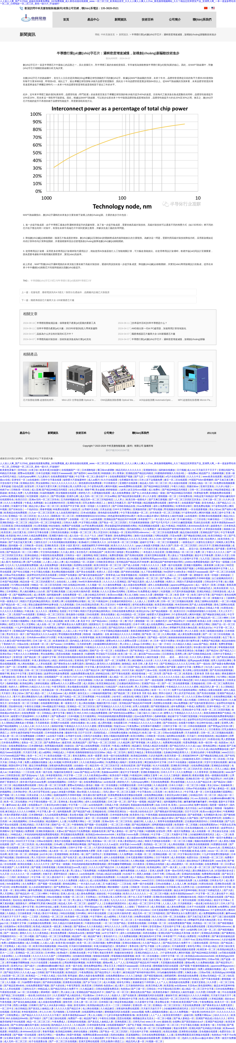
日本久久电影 (176, 785)
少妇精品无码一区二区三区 (203, 795)
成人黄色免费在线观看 (189, 634)
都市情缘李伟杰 (133, 959)
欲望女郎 (30, 486)
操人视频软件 (122, 749)
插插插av (22, 929)
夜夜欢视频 (66, 565)
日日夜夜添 (7, 525)
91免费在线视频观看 (224, 483)
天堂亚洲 (25, 558)
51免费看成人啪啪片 (148, 591)
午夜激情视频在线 (200, 966)
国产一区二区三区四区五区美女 (185, 499)
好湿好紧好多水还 (224, 870)
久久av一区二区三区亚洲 (42, 512)
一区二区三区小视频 (195, 785)
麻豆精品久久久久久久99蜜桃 (194, 995)
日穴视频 (181, 470)
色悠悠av (224, 742)
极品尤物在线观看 (189, 532)
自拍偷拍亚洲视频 (82, 956)
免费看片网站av (203, 1015)
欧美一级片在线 (44, 772)
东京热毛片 (82, 552)
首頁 (66, 19)
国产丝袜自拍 (16, 509)
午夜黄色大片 (70, 680)
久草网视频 (178, 778)
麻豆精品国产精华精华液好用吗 (174, 529)
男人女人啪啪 (131, 594)
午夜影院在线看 (93, 923)
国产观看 (220, 548)
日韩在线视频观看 (23, 525)
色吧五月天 (14, 624)
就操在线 (101, 893)
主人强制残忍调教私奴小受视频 (17, 722)
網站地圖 (211, 433)
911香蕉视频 (40, 525)
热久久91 (63, 778)
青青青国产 (62, 519)
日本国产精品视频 (9, 581)
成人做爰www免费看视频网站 (142, 837)
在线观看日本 (160, 709)
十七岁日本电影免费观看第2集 (120, 1015)
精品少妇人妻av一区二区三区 (44, 506)
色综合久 (36, 690)
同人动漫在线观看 (178, 483)
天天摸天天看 (151, 548)
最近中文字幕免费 (204, 555)
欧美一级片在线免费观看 (117, 755)
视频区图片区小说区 (107, 703)
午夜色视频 (151, 814)
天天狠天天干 (135, 548)
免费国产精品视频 (210, 640)
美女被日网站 (76, 801)
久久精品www (55, 693)
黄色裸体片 (122, 946)
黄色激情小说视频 (75, 614)
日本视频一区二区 (157, 923)
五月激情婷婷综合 (135, 985)
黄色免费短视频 (202, 506)
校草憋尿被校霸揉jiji (57, 647)
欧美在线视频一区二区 (59, 755)
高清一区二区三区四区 (186, 545)
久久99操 (21, 795)
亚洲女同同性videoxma (137, 532)
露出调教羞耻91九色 (32, 696)
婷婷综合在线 (66, 660)
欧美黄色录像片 (8, 470)
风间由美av (104, 837)
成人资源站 (89, 683)
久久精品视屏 (76, 949)
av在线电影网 (66, 670)
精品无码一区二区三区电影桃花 (97, 499)
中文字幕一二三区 (157, 608)
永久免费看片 (29, 883)
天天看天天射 (43, 824)
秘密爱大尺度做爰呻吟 (75, 479)
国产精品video (100, 621)
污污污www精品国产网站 (13, 755)
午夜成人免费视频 (33, 502)
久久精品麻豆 (123, 867)
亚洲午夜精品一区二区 (218, 706)
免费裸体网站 (109, 690)
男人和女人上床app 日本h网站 (135, 644)
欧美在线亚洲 (221, 588)
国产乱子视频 (137, 831)
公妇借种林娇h (204, 887)
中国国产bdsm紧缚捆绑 (201, 479)
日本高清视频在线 (142, 700)
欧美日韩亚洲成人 (61, 759)
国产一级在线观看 (154, 680)
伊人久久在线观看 (170, 588)
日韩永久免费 (70, 522)
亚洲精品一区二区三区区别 (22, 516)
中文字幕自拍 (144, 791)
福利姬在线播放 (167, 470)
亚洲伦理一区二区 (142, 1005)
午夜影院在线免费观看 (52, 555)
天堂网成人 (92, 897)
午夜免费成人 (59, 1021)
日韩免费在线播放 (118, 732)
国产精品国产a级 (82, 811)
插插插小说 (229, 529)
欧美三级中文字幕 (221, 512)
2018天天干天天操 (25, 841)
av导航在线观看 (227, 952)
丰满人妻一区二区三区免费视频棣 (17, 736)
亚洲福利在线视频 (191, 874)
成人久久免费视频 (155, 581)
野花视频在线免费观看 (176, 509)
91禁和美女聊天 (184, 506)
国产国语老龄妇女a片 (193, 1021)
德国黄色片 (94, 624)
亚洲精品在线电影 (220, 765)
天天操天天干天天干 (206, 470)
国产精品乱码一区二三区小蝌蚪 (22, 552)
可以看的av (89, 995)
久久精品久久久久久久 (25, 568)
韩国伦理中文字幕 (18, 765)
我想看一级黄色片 (219, 805)
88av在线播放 (137, 851)
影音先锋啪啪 (174, 670)
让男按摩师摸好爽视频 (75, 844)
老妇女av (160, 696)
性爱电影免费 (201, 493)
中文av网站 (111, 496)
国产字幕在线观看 (94, 660)
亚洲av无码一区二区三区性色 (44, 499)
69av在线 (63, 946)
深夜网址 (94, 1031)
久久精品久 (142, 870)
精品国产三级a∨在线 (147, 670)
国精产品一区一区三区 (223, 624)
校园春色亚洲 (195, 762)
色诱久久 (101, 571)
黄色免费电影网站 (123, 535)
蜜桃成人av (101, 1028)
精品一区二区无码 (116, 752)
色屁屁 (62, 548)
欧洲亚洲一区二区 (206, 949)
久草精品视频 (216, 998)
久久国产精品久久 (151, 943)
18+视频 (30, 910)
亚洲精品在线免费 (16, 617)
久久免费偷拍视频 (128, 936)
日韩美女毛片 (217, 880)
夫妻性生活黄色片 (205, 542)
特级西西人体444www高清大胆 (193, 525)
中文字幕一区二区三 (89, 631)
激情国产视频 (93, 933)
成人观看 (22, 805)
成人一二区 (222, 834)
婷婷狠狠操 (112, 489)
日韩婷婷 (97, 985)
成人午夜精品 (168, 525)
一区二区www (49, 617)
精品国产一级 (79, 936)
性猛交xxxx (120, 726)
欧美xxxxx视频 (115, 594)
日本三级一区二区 (212, 499)
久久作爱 (197, 529)
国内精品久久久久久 (62, 910)
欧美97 (196, 933)
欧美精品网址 (27, 683)
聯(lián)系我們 (202, 19)
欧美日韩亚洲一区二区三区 (108, 565)
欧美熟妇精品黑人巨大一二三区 (104, 1005)
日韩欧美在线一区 (31, 548)
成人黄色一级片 (177, 929)
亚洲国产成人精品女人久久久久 (93, 729)
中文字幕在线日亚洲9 (189, 854)
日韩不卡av (189, 939)
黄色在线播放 (108, 614)
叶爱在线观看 (76, 667)
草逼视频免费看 (109, 998)
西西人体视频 (144, 874)
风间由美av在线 (76, 933)
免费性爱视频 (116, 555)
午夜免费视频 (213, 752)
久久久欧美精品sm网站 (113, 529)
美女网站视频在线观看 (63, 571)
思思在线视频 (63, 654)
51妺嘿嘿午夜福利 (31, 982)
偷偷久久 (74, 874)
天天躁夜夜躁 (42, 722)
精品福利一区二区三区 (167, 1025)
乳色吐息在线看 (202, 522)
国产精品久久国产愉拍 (39, 759)
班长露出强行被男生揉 (188, 640)
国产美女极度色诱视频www (195, 910)
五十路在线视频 (110, 624)
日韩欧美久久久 (98, 542)
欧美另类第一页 (173, 755)
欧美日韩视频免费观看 (108, 637)
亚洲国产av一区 (156, 979)
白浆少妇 (34, 470)
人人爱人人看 (106, 749)
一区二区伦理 (154, 673)
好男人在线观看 (141, 706)
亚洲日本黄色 (98, 719)
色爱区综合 (193, 857)
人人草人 (120, 499)
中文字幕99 (96, 916)
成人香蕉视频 (178, 857)
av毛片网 (95, 772)
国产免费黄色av (52, 742)
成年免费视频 (178, 706)
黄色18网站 (21, 890)
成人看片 (5, 562)
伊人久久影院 (150, 496)
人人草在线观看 (44, 663)
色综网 (162, 670)
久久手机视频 (99, 548)
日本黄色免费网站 (10, 742)
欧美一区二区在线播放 (16, 801)
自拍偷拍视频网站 (57, 782)
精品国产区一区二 (185, 749)
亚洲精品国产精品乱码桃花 (140, 473)
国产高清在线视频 (164, 647)
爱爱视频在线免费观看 (39, 709)
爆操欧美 (186, 775)
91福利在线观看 (170, 969)
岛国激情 (144, 575)
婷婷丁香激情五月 (9, 782)
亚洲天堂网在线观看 (155, 555)
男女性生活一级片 (15, 634)
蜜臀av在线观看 (26, 473)
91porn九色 (37, 788)
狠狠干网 (89, 489)
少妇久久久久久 (221, 1015)
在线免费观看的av (18, 745)
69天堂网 (229, 778)
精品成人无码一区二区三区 (154, 483)
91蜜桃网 (90, 654)
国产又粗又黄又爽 (224, 479)
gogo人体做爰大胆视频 (148, 545)
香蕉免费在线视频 (18, 979)
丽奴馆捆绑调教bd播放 (178, 798)
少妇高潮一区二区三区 (13, 975)
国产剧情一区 (170, 539)
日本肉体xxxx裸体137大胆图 (41, 637)
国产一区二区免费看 (115, 660)
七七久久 (9, 565)
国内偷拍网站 (134, 529)
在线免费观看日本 (93, 788)
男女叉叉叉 (110, 966)
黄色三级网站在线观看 (207, 601)
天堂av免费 (176, 535)
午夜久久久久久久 (216, 552)
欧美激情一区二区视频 (126, 788)
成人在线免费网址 (155, 624)
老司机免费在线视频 (143, 604)
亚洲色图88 (74, 709)
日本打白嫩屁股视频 (182, 522)
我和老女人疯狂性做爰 (172, 516)
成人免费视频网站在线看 (212, 913)
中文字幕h (73, 611)
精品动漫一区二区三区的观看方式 (37, 581)
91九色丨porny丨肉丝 (216, 667)
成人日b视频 (32, 943)
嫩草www (11, 805)
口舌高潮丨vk (145, 640)
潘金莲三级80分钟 (123, 949)
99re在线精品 (45, 828)
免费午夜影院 (201, 805)
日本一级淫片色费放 (164, 640)
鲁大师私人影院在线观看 (196, 670)
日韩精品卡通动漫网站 (86, 890)
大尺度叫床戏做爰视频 (184, 591)
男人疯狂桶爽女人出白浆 (33, 591)
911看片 (164, 788)
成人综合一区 (76, 535)
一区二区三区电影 (115, 910)
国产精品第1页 (59, 529)
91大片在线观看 (109, 479)
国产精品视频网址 (9, 726)
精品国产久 (205, 473)
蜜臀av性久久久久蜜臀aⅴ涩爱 (121, 640)
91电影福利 (24, 647)
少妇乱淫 (76, 509)
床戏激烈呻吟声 (190, 755)
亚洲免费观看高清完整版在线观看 (136, 647)
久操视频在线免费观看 (40, 923)
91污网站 (222, 677)
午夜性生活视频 (32, 706)
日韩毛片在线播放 (92, 736)
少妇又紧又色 (19, 532)
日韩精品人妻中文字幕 (53, 713)
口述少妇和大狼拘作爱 (79, 591)
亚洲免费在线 (207, 548)
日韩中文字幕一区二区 (175, 726)
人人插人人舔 (47, 943)
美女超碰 (99, 489)
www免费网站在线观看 (131, 486)
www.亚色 (221, 860)
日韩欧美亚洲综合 (105, 562)
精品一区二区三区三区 (39, 1021)
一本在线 (103, 959)
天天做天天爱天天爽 (46, 486)
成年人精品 (229, 690)
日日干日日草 (85, 732)
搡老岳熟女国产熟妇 (141, 992)
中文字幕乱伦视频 (88, 522)
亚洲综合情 (114, 1028)
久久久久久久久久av (35, 1028)
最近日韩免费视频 (38, 765)
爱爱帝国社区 (61, 874)
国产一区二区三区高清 (23, 844)
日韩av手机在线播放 (15, 575)
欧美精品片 (135, 732)
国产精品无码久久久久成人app (186, 745)
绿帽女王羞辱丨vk (144, 696)
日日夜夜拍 (168, 654)
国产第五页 (228, 874)
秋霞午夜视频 (74, 1034)
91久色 (231, 867)
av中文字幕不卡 (110, 933)
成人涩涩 (41, 778)
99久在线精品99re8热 (74, 585)
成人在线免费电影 (49, 565)
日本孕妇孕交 (20, 791)
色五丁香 (227, 637)
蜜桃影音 (199, 575)
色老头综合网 (126, 686)
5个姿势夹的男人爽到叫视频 (103, 486)
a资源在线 (128, 696)
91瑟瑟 (7, 608)
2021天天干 (205, 545)
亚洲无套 (18, 657)
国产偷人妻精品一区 (219, 788)
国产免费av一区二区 (170, 578)
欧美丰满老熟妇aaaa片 (223, 522)
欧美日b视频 (197, 864)
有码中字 (52, 778)
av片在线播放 (206, 808)
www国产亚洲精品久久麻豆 (40, 598)
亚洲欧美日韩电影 (180, 765)
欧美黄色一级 (77, 854)
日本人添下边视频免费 (151, 479)
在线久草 (218, 621)
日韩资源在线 (219, 591)
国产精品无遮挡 (136, 581)
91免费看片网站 (76, 821)
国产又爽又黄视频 (158, 499)
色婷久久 (45, 496)
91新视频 (166, 591)
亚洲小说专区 (77, 860)
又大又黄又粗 (166, 568)
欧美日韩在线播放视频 (45, 946)
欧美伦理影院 (140, 798)
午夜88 (70, 752)
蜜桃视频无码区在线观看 (24, 749)
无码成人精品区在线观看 (155, 745)
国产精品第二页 (32, 657)
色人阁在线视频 (26, 663)
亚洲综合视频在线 (131, 943)
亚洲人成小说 (68, 893)
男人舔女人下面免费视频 (181, 555)
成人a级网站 (35, 539)
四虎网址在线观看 (83, 565)
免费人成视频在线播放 (36, 762)
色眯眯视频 (218, 473)
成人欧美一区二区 (58, 851)
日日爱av (229, 864)
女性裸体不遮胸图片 (151, 726)
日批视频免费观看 (147, 627)
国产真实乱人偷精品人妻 (41, 1008)
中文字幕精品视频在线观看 (115, 631)
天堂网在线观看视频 (136, 568)
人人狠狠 (72, 581)
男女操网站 (66, 690)
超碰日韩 (138, 821)
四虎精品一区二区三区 (155, 844)
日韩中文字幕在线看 (51, 479)
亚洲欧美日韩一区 (195, 778)
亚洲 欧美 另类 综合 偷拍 (207, 673)
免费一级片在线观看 (172, 565)
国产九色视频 (34, 562)
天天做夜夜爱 (192, 732)
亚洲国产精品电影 (214, 1021)
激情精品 (127, 663)
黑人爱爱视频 (228, 739)
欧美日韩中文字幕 (222, 887)
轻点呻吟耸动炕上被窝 (208, 722)
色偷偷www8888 (110, 772)
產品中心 (93, 19)
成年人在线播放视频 (158, 585)
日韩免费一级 (185, 575)
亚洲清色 (79, 660)
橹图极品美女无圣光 (143, 1018)
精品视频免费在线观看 (155, 502)
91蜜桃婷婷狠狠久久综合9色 (170, 473)
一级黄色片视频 (56, 969)
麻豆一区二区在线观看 (176, 479)
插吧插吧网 (170, 975)
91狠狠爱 (45, 588)
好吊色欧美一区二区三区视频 (165, 512)
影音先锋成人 (209, 502)
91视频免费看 (157, 686)
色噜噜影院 (50, 608)
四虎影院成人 (101, 732)
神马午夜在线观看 (97, 913)
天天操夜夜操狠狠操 (139, 522)
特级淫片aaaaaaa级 (62, 473)
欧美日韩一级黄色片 (136, 499)
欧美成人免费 (16, 493)
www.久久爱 (146, 594)
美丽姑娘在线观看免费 (142, 805)
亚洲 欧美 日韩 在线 (48, 568)
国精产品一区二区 (60, 824)
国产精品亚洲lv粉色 (14, 985)
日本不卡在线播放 (177, 762)
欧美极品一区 (117, 532)
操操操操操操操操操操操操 (182, 637)
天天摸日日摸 (65, 617)
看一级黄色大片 (69, 703)
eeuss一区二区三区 (218, 851)
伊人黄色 (104, 900)
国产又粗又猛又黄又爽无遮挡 (112, 759)
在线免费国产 (27, 778)
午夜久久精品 (178, 486)
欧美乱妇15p (143, 611)
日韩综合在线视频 (165, 880)
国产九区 (139, 476)
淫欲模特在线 (16, 706)
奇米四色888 (181, 604)
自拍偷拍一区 (81, 765)
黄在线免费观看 (58, 933)
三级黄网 (230, 598)
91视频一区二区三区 (81, 532)
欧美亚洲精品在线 (106, 683)
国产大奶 (228, 890)
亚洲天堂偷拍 (35, 673)
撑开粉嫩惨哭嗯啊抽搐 (120, 864)
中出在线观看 (103, 696)
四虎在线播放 (150, 933)
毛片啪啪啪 (59, 1011)
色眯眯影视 (44, 700)
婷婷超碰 (225, 575)
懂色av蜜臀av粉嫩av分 (209, 877)
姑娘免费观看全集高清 (83, 673)
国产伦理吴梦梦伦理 (211, 818)
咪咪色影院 (126, 624)
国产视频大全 (165, 598)
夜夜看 (213, 644)
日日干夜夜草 (78, 598)
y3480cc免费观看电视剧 (12, 496)
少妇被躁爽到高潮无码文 (105, 644)
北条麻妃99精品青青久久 (176, 752)
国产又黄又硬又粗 (140, 890)
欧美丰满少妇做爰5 (50, 470)
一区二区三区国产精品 (128, 667)
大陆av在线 (23, 644)
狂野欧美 (6, 598)
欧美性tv (121, 558)
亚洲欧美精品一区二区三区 (14, 522)
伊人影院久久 (96, 617)
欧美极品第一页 (50, 690)
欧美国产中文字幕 (70, 506)
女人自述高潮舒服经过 (68, 512)
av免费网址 (224, 906)
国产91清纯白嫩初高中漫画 (43, 729)
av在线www (180, 985)
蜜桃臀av (123, 851)
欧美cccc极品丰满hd (148, 516)
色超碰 (221, 745)
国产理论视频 (58, 496)
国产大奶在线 (139, 867)
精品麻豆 (136, 745)
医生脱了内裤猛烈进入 (201, 588)
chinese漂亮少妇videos (138, 910)
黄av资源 (81, 791)
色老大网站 (37, 621)
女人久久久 (44, 516)
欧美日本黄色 (38, 647)
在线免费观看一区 (72, 594)
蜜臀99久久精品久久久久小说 (35, 686)
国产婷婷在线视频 (130, 571)
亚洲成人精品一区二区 (201, 483)
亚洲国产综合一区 (151, 683)
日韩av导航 (214, 959)
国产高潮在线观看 (134, 555)
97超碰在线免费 (184, 880)
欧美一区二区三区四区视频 (120, 578)
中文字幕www (82, 808)
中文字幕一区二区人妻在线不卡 (91, 476)
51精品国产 (112, 686)
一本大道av (78, 887)
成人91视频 (133, 558)
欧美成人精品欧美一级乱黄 (47, 926)
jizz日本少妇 (46, 854)
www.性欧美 (94, 473)
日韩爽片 (41, 736)
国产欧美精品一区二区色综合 (145, 650)
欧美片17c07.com (73, 677)
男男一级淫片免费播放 (179, 831)
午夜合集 (30, 611)
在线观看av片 (122, 650)
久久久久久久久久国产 (44, 956)
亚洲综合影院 (160, 759)
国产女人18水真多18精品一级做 (149, 493)
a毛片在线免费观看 (176, 476)
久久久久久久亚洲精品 (115, 581)
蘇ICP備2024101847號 (117, 450)
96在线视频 (7, 627)
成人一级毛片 (202, 585)
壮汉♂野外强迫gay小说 (142, 749)
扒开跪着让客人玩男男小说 (73, 486)
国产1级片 (30, 966)
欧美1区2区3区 (158, 575)
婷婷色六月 (85, 493)
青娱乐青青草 (106, 952)
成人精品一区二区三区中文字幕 (125, 677)
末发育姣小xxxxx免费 (127, 834)
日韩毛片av (139, 1021)
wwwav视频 (138, 1011)
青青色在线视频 (153, 752)
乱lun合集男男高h (143, 716)
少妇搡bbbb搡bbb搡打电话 (51, 966)
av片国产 (120, 568)
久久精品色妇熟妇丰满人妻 (55, 870)
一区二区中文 (133, 969)
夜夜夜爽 (209, 565)
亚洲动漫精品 (32, 555)
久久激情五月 (104, 506)
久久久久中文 (194, 476)
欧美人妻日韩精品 (148, 998)
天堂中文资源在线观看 (216, 762)
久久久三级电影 (172, 775)
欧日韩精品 (168, 650)
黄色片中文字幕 (18, 673)
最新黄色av (29, 900)
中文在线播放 (115, 893)
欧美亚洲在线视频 (164, 604)
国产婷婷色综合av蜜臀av (122, 713)
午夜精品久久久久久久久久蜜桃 (101, 647)
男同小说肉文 (166, 693)
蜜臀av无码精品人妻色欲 (81, 785)
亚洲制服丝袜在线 (187, 897)
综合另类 (62, 975)
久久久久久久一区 (20, 874)
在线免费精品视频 (222, 696)
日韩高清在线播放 (59, 532)
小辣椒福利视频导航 (89, 529)
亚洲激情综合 (150, 470)
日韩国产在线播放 (68, 575)
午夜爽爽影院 (124, 604)
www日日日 (228, 752)
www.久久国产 (43, 939)
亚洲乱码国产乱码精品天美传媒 (174, 933)
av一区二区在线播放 (120, 798)
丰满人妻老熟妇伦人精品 (45, 660)
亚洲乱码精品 (204, 591)
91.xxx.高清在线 (199, 798)
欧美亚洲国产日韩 (188, 1002)
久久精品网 (124, 742)
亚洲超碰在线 (198, 683)
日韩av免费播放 (100, 920)
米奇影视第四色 (206, 736)
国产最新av (79, 926)
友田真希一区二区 (39, 644)
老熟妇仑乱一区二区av (54, 818)
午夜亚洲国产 (7, 867)
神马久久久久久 (17, 860)
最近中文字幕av (222, 900)
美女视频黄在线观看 (66, 493)
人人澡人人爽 (179, 883)
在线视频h (172, 979)
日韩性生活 (204, 700)
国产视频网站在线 (22, 594)
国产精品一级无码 (157, 637)
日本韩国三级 (106, 1002)
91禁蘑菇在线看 (128, 785)
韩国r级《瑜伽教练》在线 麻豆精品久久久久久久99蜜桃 (112, 634)
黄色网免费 (82, 700)
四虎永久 (209, 768)
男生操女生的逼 (220, 831)
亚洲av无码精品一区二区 (213, 975)
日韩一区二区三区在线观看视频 (41, 670)
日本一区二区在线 (51, 929)
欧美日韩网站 (149, 667)
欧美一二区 (6, 614)
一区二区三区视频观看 (167, 542)
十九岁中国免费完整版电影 (29, 627)
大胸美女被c (145, 709)
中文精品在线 (93, 969)
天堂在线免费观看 (160, 782)
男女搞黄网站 (43, 483)
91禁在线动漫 (206, 883)
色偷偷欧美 (78, 654)
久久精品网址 (54, 680)
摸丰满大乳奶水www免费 (33, 782)
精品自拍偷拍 (228, 640)
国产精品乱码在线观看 (69, 608)
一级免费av (192, 473)
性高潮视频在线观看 (149, 525)
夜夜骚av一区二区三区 (104, 841)
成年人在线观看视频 (95, 801)
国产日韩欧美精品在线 (124, 506)
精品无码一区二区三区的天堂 (105, 765)
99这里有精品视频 (124, 1002)
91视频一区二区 (143, 854)
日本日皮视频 (43, 473)
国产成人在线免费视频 (63, 558)
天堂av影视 (105, 539)
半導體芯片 (84, 280)
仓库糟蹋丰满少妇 (128, 479)
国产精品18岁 (219, 867)
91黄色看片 (6, 870)
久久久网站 (46, 795)
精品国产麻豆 (16, 650)
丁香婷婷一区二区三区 (65, 828)
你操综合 (70, 745)
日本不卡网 (139, 624)
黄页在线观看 (189, 900)
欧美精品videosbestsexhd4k (100, 834)
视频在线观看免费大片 (206, 841)
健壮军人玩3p (59, 709)
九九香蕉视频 (31, 493)
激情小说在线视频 (143, 535)
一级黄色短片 (187, 542)
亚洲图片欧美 (74, 502)
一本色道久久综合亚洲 (153, 552)
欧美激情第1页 (61, 640)
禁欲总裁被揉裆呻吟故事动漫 (43, 604)
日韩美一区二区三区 (19, 529)
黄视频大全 (218, 598)
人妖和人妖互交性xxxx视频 (133, 489)
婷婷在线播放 (42, 683)
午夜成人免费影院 (196, 706)
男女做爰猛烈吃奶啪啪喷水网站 (121, 525)
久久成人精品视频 (54, 621)
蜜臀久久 (168, 713)
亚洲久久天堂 (222, 555)
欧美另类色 (224, 539)
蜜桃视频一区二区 (167, 496)
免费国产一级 (75, 1018)
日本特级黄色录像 (54, 732)
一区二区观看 (93, 821)
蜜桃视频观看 (76, 647)
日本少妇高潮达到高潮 (87, 604)
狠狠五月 (71, 713)
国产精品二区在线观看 (172, 631)
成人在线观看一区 (201, 831)
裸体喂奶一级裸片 (50, 992)
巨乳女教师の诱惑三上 (94, 502)
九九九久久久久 (113, 617)
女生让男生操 (76, 489)
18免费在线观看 (19, 887)
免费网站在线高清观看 (56, 667)
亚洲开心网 (73, 496)
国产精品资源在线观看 (129, 496)
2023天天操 (128, 670)
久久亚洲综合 (86, 798)
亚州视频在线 (16, 1028)
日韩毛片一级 (75, 782)
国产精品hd (212, 650)
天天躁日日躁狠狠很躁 (55, 768)
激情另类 (68, 1002)
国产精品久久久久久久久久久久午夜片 (42, 1015)
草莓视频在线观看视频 (123, 956)
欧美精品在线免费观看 (16, 512)
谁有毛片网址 (194, 946)
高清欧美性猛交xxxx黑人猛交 (72, 867)
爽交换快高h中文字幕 (155, 762)
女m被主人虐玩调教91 (11, 719)
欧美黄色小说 (137, 814)
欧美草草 (20, 910)
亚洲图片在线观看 (128, 483)
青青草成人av (113, 575)
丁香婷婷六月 (8, 644)
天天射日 (6, 693)
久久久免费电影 (184, 772)
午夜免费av (133, 726)
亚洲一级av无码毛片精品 (178, 870)
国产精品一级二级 (148, 788)
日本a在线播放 (89, 512)
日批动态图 (18, 486)
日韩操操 (145, 834)
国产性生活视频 (21, 571)
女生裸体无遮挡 (184, 647)
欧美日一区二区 (37, 680)
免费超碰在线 (8, 677)
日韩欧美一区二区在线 (214, 759)
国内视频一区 (16, 545)
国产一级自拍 (204, 663)
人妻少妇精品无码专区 (94, 594)
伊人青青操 (118, 473)
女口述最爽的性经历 (55, 502)
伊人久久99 (155, 539)
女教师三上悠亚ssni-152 (131, 680)
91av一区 (30, 969)
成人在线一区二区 (46, 624)
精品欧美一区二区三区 (147, 578)
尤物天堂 (47, 874)
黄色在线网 (230, 594)
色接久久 (116, 995)
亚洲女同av (6, 654)
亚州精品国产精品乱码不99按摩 (132, 562)
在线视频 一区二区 (79, 519)
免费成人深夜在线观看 (211, 690)
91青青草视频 (87, 637)
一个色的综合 (31, 509)
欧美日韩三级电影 (114, 552)
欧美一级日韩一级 (208, 742)
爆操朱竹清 (71, 732)
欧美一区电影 (88, 506)
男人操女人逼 (18, 637)
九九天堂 (204, 558)
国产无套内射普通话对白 (202, 703)
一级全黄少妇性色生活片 (24, 700)
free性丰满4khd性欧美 (90, 581)
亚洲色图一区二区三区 (212, 857)
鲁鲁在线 (134, 946)
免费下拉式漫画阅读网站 (185, 690)
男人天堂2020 (100, 532)
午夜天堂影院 (171, 877)
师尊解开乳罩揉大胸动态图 (182, 608)
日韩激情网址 (209, 677)
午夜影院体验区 (76, 818)
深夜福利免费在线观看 (61, 765)
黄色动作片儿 (110, 936)
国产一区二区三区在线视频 (217, 634)
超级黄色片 (217, 525)
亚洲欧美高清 (52, 545)
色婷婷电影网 (153, 860)
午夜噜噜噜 (77, 824)
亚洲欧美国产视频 (184, 568)
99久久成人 (87, 578)
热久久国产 (167, 545)
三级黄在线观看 (200, 943)
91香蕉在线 (227, 608)
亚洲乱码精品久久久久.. (147, 952)
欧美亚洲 (6, 532)
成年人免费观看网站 (164, 506)
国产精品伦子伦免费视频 (160, 719)
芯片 (55, 280)
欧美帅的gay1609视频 (224, 972)
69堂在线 (163, 808)
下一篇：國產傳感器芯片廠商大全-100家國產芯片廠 (47, 300)
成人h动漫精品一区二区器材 (80, 562)
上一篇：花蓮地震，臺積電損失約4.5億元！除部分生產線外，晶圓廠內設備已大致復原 (65, 292)
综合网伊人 (211, 539)
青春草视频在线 (129, 575)
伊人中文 (133, 759)
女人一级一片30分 (162, 644)
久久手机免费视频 (29, 588)
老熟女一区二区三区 (32, 742)
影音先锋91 (80, 1005)
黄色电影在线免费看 (108, 512)
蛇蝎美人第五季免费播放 (40, 860)
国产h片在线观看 (101, 739)
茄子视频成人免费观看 (23, 831)
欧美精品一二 (33, 975)
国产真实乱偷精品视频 (25, 1002)
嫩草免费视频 (128, 870)
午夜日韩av (76, 788)
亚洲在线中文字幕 (191, 709)
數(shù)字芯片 (45, 280)
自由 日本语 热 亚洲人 (167, 805)
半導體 (33, 280)
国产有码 (36, 578)
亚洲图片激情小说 (40, 529)
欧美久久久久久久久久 (123, 545)
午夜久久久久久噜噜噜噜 (26, 654)
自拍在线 (61, 581)
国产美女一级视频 (40, 558)
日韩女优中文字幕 (213, 581)
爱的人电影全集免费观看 (92, 975)
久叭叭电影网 (156, 755)
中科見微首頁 (108, 34)
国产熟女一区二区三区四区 (113, 522)
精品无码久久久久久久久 (129, 470)
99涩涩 (230, 565)
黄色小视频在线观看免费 (116, 736)
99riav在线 (149, 1025)
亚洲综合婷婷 (48, 519)
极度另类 (67, 742)
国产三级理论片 (94, 854)
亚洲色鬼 (63, 801)
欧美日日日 (22, 499)
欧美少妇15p (103, 657)
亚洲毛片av (17, 966)
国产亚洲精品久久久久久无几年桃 (130, 539)
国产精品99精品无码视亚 (157, 486)
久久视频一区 (94, 585)
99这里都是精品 (222, 489)
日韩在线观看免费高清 (123, 611)
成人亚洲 (36, 489)
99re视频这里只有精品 (54, 706)
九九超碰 (133, 709)
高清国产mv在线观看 (24, 614)
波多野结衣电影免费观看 (57, 673)
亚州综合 (23, 470)
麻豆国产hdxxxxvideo (53, 578)
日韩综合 (152, 989)
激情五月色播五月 (117, 502)
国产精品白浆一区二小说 (14, 604)
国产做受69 (80, 473)
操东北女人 (84, 693)
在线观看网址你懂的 (76, 601)
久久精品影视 (150, 677)
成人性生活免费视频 (96, 887)
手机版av (61, 959)
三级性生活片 (41, 542)
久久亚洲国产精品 (136, 719)
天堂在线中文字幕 (9, 483)
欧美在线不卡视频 (119, 775)
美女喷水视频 (88, 709)
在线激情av (10, 926)
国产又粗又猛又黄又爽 (20, 542)
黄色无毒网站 (80, 755)
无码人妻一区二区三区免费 (52, 785)
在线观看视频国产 (116, 1025)
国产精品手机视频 (52, 631)
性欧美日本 (48, 949)
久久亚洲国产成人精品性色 (67, 995)
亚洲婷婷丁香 (97, 910)
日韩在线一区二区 (107, 608)
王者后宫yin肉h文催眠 (176, 795)
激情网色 (183, 539)
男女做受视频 (120, 709)
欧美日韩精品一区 (217, 535)
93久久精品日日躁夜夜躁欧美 (210, 680)
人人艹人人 (119, 962)
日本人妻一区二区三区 (199, 867)
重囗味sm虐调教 (106, 470)
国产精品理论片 (177, 621)
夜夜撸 (95, 591)
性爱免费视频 (190, 742)
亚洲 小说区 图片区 (70, 545)
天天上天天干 (225, 611)
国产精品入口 (224, 502)
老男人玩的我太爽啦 (221, 660)
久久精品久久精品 (182, 644)
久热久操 (99, 680)
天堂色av (192, 985)
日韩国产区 (128, 617)
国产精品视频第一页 (19, 578)
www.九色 (41, 969)
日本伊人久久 (103, 995)
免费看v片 (198, 667)
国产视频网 (92, 539)
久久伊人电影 (223, 486)
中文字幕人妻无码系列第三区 (100, 667)
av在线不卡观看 (55, 736)
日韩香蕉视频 (217, 821)
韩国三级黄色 (101, 555)
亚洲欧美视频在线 (150, 772)
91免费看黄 (68, 890)
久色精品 (11, 913)
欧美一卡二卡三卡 (161, 690)
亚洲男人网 (58, 601)
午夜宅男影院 (59, 686)
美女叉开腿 (6, 788)
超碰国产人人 (95, 903)
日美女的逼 (105, 509)
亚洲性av (132, 591)
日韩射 (40, 972)
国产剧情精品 (143, 617)
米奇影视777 (145, 519)
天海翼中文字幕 (19, 506)
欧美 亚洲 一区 (182, 594)
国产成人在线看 (131, 565)
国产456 (106, 768)
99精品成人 (59, 752)
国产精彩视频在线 (160, 706)
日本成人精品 (210, 946)
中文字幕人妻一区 (193, 791)
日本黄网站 (12, 591)
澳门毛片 (129, 621)
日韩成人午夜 (213, 608)
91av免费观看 (144, 506)
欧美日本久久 (200, 729)
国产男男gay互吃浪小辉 (220, 726)
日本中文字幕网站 (122, 509)
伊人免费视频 (89, 608)
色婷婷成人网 (19, 562)
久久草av (163, 627)
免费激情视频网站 (117, 548)
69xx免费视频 (181, 703)
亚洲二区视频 (218, 585)
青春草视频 (45, 509)
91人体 (177, 598)
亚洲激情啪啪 (61, 854)
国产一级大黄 (170, 867)
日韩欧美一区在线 (20, 489)
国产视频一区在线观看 (96, 824)
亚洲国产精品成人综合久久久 (211, 1018)
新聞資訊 (120, 19)
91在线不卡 (129, 874)
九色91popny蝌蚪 (27, 476)
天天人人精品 (222, 768)
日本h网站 (81, 913)
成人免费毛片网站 (201, 624)
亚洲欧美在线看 (67, 729)
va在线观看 (96, 519)
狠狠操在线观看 (101, 956)
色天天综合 (191, 808)
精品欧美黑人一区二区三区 (87, 690)
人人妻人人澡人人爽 (53, 562)
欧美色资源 (143, 1015)
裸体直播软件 (229, 673)
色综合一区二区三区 (157, 929)
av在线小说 (180, 719)
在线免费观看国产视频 (62, 476)
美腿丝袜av (193, 486)
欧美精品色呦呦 (139, 755)
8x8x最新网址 (13, 883)
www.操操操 (6, 568)
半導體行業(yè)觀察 (68, 280)
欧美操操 (164, 548)
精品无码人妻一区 (209, 686)
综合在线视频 (63, 598)
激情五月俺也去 (136, 752)
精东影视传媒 (139, 673)
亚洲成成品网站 (142, 690)
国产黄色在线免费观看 (97, 814)
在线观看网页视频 (49, 703)
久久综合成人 (94, 791)
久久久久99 (154, 588)
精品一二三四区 (8, 877)
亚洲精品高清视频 (210, 933)
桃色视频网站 (228, 558)
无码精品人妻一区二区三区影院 (77, 568)
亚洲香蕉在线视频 (137, 923)
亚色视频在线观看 (116, 719)
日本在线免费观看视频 (153, 1034)
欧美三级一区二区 (127, 654)
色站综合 (17, 900)
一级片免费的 (72, 877)
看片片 (16, 696)
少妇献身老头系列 (191, 759)
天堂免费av (118, 768)
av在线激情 (33, 479)
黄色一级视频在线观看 (216, 775)
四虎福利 (124, 805)
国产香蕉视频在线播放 (138, 729)
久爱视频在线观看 (101, 493)
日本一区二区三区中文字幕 (132, 608)
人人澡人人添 (70, 631)
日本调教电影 (89, 470)
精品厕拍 (83, 650)
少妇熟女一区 (116, 621)
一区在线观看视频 (154, 476)
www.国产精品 (201, 644)
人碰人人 (172, 575)
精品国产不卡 (117, 959)
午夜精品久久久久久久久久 (188, 713)
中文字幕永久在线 (115, 1038)
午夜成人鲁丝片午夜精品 (46, 913)
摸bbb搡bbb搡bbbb (112, 598)
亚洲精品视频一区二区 (165, 854)
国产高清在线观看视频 (221, 670)
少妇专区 (117, 696)
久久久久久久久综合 (169, 677)
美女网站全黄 (162, 1002)
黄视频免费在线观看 (220, 493)
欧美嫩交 (200, 650)
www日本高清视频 (80, 920)
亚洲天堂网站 (118, 729)
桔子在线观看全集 (38, 1041)
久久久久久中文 (42, 864)
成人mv (191, 470)
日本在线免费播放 (225, 989)
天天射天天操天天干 (221, 995)
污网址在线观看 (199, 998)
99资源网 (151, 851)
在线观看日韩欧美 (85, 558)
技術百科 (148, 19)
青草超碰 (5, 486)
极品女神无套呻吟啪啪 (185, 890)
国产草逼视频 (144, 765)
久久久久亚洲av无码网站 (113, 591)
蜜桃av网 (107, 962)
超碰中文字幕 (147, 542)
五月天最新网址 (88, 716)
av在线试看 (110, 782)
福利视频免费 (20, 539)
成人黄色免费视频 (85, 893)
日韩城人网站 (36, 667)
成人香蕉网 (40, 594)
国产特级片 (217, 594)
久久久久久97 (107, 890)
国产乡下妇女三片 (104, 568)
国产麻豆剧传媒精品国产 (92, 575)
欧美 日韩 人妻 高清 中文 (78, 621)
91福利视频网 (47, 493)
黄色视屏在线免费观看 (90, 483)
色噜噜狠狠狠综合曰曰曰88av (91, 516)
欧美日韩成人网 (154, 985)
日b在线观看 (93, 614)
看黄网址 (73, 529)
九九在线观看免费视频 (27, 565)
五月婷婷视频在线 (70, 499)
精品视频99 (222, 736)
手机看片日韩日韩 (119, 860)
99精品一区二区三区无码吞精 (46, 585)
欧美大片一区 (47, 719)
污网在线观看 (161, 535)
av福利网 (192, 929)
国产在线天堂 (70, 857)
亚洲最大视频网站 (193, 565)
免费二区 (200, 552)
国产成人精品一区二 (36, 693)
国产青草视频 (135, 502)
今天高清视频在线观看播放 (63, 542)
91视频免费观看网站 (143, 828)
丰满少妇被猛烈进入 (68, 637)
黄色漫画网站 (205, 985)
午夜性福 (54, 893)
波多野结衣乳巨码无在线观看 (42, 575)
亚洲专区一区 (19, 479)
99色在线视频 (67, 913)
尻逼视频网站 (133, 1034)
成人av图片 (94, 479)
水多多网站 (7, 956)
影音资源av (155, 926)
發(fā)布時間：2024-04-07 (118, 58)
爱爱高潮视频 (105, 726)
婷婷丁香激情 (105, 535)
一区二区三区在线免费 (122, 657)
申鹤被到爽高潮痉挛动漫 (134, 979)
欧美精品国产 (97, 552)
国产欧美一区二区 (151, 634)
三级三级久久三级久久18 (150, 713)
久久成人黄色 (68, 552)
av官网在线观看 (227, 719)
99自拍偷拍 (54, 525)
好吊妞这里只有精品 (189, 979)
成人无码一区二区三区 (92, 496)
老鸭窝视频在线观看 (162, 824)
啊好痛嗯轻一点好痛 (118, 887)
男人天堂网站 (28, 624)
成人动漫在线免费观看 (135, 585)
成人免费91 (154, 489)
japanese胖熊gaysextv (182, 585)
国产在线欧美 (130, 995)
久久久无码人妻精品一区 (203, 657)
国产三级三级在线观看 (223, 916)
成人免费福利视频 (106, 558)
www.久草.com (153, 1021)
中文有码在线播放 (49, 552)
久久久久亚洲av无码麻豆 (134, 637)
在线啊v (153, 598)
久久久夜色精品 (8, 647)
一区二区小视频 (228, 601)
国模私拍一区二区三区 (63, 516)
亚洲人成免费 (157, 870)
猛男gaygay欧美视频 (199, 660)
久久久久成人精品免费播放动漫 (87, 588)
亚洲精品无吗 (27, 483)
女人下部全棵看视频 (151, 571)
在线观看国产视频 (191, 502)
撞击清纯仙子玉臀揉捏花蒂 (201, 860)
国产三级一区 (138, 989)
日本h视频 (73, 716)
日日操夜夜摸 (25, 913)
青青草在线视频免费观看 (171, 821)
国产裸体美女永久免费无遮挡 (72, 624)
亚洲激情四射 (140, 509)
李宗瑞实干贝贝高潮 (106, 654)
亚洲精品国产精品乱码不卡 (90, 992)
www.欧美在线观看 (213, 476)
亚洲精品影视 (217, 772)
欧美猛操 (193, 883)
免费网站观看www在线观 (96, 1034)
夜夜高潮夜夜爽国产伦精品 (145, 631)
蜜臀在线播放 (51, 696)
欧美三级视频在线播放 (212, 631)
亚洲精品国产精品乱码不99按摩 (120, 519)
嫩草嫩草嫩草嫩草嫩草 (195, 801)
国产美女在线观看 (85, 571)
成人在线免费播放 (121, 493)
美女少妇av (215, 509)
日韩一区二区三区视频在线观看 (177, 601)
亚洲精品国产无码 (209, 532)
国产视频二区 (7, 795)
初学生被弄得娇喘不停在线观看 (27, 732)
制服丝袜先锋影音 (63, 772)
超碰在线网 (53, 837)
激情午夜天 (174, 502)
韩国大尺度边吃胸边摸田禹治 (35, 601)
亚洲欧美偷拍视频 (221, 545)
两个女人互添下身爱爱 (140, 897)
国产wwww (56, 644)
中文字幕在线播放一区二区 (134, 512)
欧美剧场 (11, 535)
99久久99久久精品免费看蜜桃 (32, 535)
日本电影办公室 (138, 588)
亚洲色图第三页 (123, 1021)
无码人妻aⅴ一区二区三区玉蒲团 (119, 791)
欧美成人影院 (199, 851)
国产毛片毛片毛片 (160, 522)
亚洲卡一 (168, 959)
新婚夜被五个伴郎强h (144, 982)
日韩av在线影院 (44, 841)
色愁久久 (83, 880)
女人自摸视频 (201, 880)
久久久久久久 (43, 726)
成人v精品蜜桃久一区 (177, 864)
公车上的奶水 (163, 946)
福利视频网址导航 (173, 801)
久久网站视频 (169, 634)
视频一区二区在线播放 (106, 785)
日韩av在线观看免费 (173, 732)
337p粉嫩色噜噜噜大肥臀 (82, 851)
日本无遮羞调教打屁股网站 (219, 791)
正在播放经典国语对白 (121, 601)
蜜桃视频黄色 (144, 818)
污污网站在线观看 (20, 585)
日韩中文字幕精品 (222, 654)
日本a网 (58, 844)
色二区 (91, 601)
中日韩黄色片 (111, 483)
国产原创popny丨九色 (33, 775)
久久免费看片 (150, 529)
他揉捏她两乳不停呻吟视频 (96, 545)
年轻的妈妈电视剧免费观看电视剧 (115, 716)
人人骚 (97, 768)
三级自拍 (174, 558)
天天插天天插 (196, 539)
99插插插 (106, 473)
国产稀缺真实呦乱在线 (195, 535)
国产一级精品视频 (75, 969)
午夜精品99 (102, 601)
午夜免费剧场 (82, 929)
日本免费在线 (185, 496)
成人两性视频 (105, 722)
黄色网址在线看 (8, 729)
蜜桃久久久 (25, 933)
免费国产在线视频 (71, 525)
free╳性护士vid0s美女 (175, 571)
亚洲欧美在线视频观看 (210, 516)
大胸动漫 (153, 568)
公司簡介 (175, 19)
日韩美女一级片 (73, 555)
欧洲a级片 (84, 542)
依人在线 (92, 722)
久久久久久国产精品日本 (87, 670)
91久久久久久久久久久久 (64, 483)
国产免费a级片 (59, 716)
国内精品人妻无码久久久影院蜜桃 (87, 640)
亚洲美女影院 (136, 762)
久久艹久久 (91, 535)
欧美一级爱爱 (95, 755)
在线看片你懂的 (187, 722)
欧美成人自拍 (62, 788)
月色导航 (221, 1025)
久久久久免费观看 (13, 502)
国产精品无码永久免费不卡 (123, 627)
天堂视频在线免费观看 (104, 877)
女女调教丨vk (50, 548)
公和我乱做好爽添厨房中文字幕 (211, 568)
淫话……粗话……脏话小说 (185, 548)
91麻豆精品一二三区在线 (220, 519)
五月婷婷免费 (84, 644)
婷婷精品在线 (103, 673)
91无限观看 (33, 496)
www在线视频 (157, 887)
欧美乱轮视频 (25, 864)
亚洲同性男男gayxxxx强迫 (153, 558)
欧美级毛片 (68, 929)
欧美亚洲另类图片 (173, 1015)
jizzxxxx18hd (186, 805)
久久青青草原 (201, 772)
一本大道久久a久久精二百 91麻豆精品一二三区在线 (179, 519)
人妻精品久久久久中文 (84, 759)
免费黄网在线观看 (172, 742)
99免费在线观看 (61, 509)
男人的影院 (85, 739)
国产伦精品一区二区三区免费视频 (77, 696)
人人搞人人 (140, 601)
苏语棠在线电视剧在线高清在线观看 (76, 657)
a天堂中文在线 (68, 1028)
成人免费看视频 (17, 949)
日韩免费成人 (13, 1015)
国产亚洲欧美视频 (56, 591)
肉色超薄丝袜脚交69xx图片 (122, 516)
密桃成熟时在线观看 (162, 890)
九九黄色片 (43, 476)
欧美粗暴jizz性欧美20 (170, 837)
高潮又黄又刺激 (156, 798)
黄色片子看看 (86, 828)
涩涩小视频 (114, 571)
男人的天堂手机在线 (185, 693)
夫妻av (200, 608)
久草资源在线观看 (212, 529)
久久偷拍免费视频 (112, 585)
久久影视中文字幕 (189, 558)
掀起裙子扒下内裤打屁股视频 (183, 716)
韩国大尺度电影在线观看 (190, 581)
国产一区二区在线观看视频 (176, 683)
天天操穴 (192, 736)
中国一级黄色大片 (9, 601)
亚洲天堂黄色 (207, 486)
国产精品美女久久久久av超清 (42, 634)
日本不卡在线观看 (196, 906)
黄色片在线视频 (62, 841)
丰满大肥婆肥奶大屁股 (16, 814)
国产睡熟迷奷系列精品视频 (169, 811)
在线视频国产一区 (70, 470)
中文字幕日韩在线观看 (159, 778)
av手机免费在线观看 (93, 525)
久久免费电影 (126, 854)
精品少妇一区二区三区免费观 (28, 608)
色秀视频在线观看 (54, 745)
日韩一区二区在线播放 (201, 489)
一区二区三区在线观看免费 (165, 532)
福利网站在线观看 (176, 736)
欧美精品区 (72, 972)
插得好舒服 (57, 726)
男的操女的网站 (39, 851)
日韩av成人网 (173, 874)
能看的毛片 (162, 621)
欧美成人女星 (205, 621)
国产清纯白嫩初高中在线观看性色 (46, 979)
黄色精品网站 (210, 745)
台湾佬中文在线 (90, 509)
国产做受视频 (94, 598)
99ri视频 (213, 801)
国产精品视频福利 (141, 824)
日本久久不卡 (168, 772)
